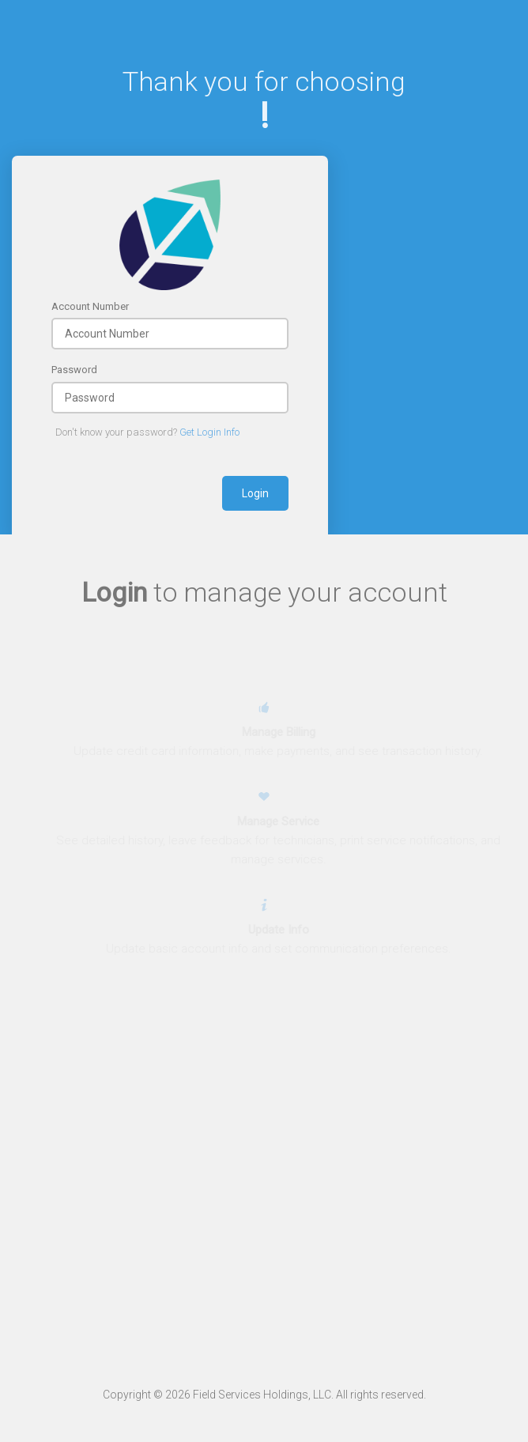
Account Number (90, 306)
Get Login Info (209, 432)
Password (74, 370)
